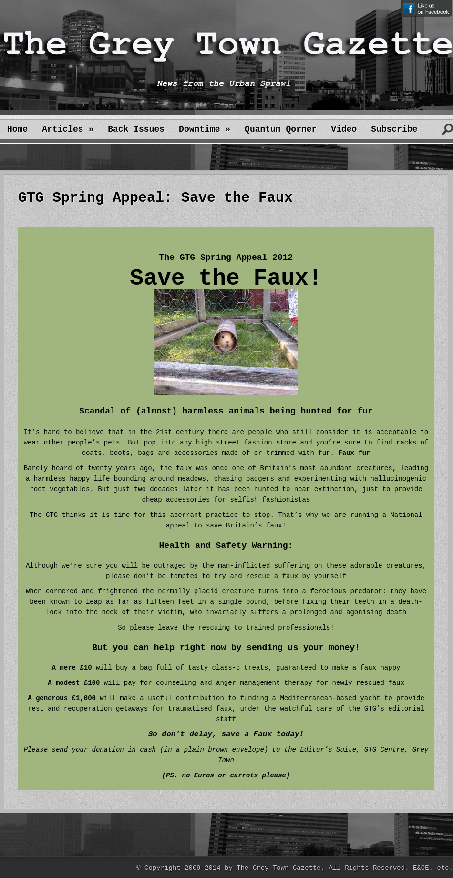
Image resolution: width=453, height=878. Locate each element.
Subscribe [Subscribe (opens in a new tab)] (394, 129)
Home (17, 129)
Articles (67, 129)
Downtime (204, 129)
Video (344, 129)
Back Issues (136, 129)
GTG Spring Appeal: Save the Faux (155, 198)
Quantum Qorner (281, 129)
